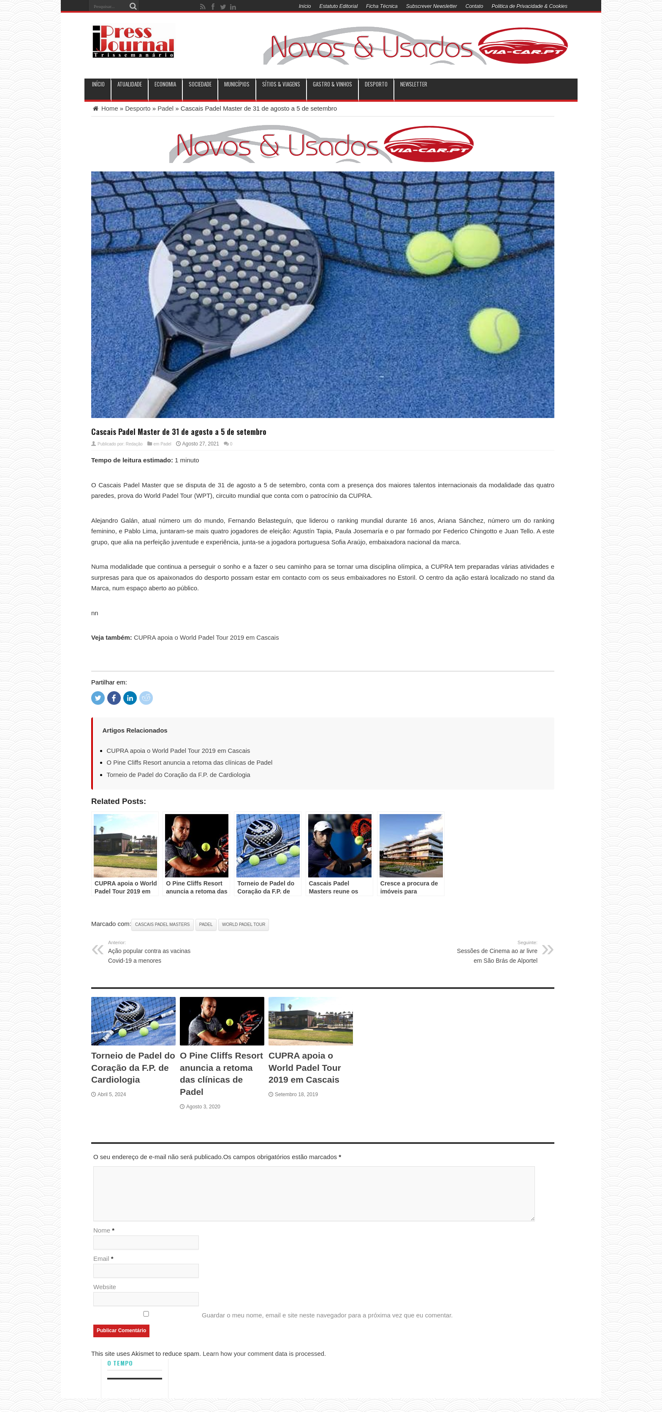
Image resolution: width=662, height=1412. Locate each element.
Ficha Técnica (382, 6)
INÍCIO (98, 84)
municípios (237, 84)
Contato (474, 6)
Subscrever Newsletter (431, 6)
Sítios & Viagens (281, 84)
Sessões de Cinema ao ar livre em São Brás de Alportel (494, 951)
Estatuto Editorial (338, 6)
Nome (101, 1230)
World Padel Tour (243, 924)
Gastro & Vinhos (332, 84)
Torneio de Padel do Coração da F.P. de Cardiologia (179, 774)
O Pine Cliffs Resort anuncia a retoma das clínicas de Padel (190, 762)
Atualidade (129, 84)
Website (104, 1287)
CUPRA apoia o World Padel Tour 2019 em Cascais (206, 637)
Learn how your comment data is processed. (265, 1354)
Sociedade (200, 84)
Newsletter (413, 84)
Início (305, 6)
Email (101, 1259)
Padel (166, 108)
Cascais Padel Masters (162, 924)
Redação (134, 443)
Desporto (376, 84)
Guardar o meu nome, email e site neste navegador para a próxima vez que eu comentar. (327, 1315)
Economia (165, 84)
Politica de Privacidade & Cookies (529, 6)
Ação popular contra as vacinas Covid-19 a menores (151, 951)
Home (104, 108)
